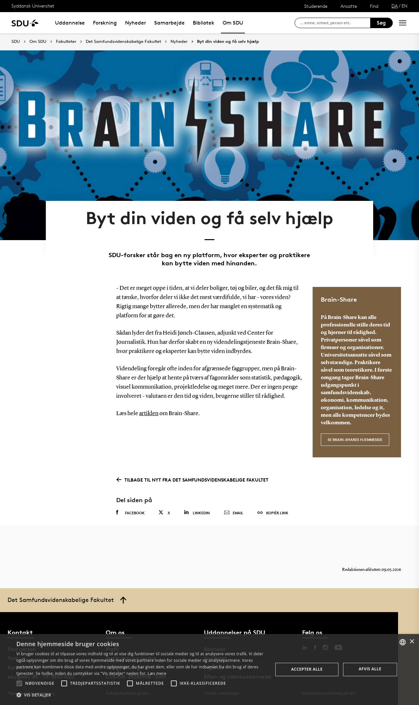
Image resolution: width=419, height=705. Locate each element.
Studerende (315, 6)
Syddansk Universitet (32, 6)
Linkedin (197, 512)
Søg (381, 23)
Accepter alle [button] (306, 669)
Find (374, 6)
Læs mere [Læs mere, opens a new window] (157, 673)
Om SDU (233, 23)
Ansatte (348, 6)
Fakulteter (66, 41)
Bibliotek (203, 23)
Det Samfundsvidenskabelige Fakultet (123, 41)
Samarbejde (169, 23)
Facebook (130, 512)
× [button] (411, 641)
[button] (19, 683)
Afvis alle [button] (370, 669)
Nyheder (135, 23)
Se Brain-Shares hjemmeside (355, 439)
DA (395, 6)
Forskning (105, 23)
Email (233, 513)
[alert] (209, 669)
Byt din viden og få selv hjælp (228, 41)
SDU (15, 41)
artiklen (148, 413)
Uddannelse (70, 23)
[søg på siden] (335, 23)
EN (405, 6)
